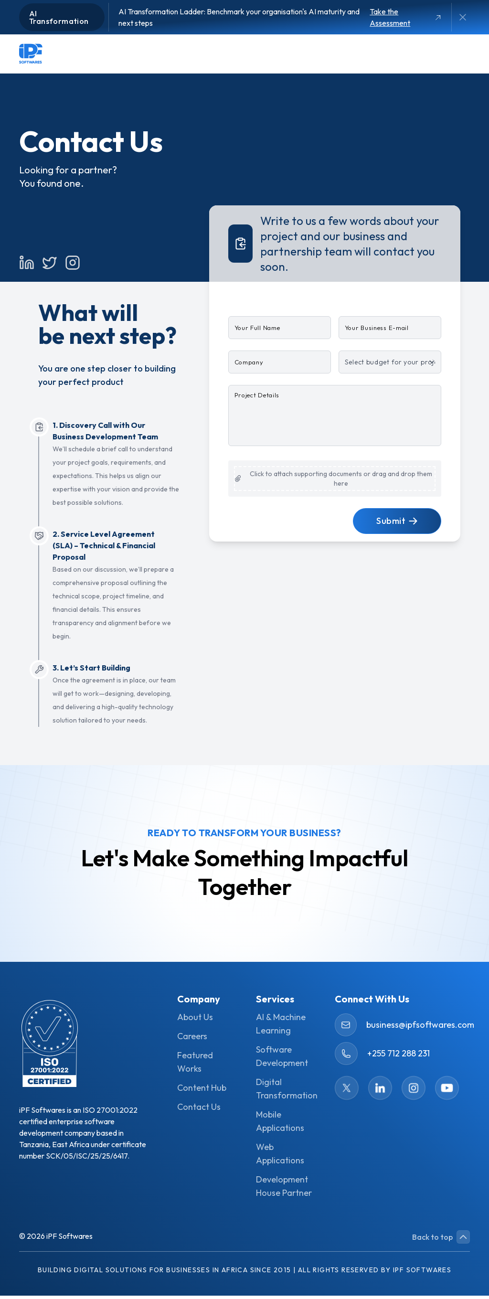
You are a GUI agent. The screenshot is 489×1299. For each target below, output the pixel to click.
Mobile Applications (280, 1124)
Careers (192, 1039)
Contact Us (199, 1110)
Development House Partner (284, 1189)
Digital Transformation (284, 1092)
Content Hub (201, 1091)
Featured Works (195, 1065)
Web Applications (280, 1157)
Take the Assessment (405, 17)
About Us (195, 1020)
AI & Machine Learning (281, 1027)
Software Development (282, 1059)
